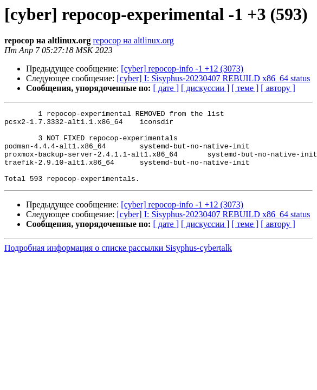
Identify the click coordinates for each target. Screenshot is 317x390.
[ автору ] (278, 88)
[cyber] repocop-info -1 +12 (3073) (182, 68)
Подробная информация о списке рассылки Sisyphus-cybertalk (118, 262)
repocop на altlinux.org (133, 40)
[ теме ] (244, 88)
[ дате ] (166, 88)
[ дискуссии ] (205, 88)
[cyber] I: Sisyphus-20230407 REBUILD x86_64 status (213, 78)
